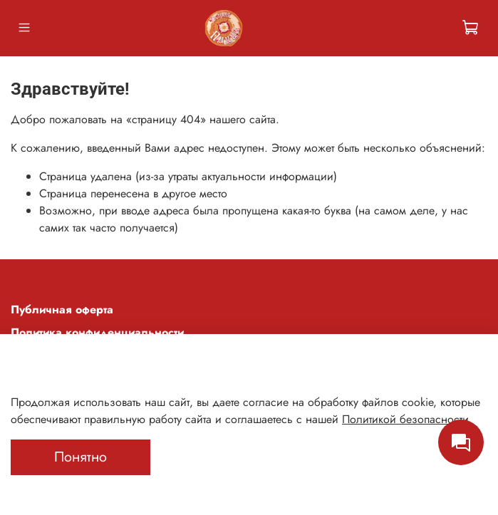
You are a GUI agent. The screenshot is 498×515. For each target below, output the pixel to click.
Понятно (80, 457)
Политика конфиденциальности (97, 332)
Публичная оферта (62, 309)
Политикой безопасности (405, 419)
